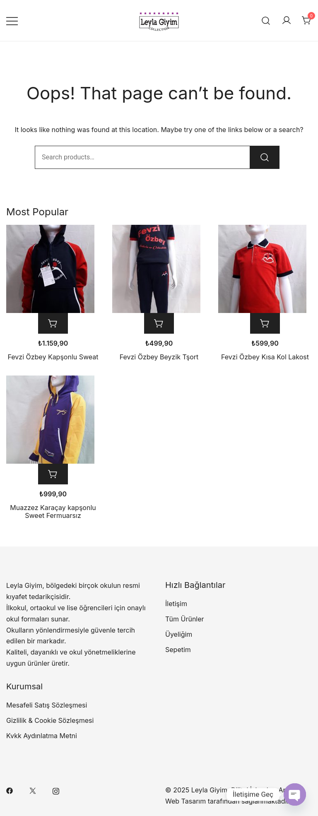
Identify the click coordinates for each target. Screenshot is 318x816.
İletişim (176, 603)
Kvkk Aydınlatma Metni (41, 736)
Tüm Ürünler (184, 619)
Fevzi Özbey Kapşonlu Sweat (52, 357)
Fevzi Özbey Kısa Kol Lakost (265, 357)
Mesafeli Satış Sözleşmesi (46, 705)
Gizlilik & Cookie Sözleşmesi (50, 720)
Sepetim (178, 649)
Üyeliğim (178, 634)
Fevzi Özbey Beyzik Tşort (159, 357)
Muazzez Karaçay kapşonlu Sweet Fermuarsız (53, 511)
